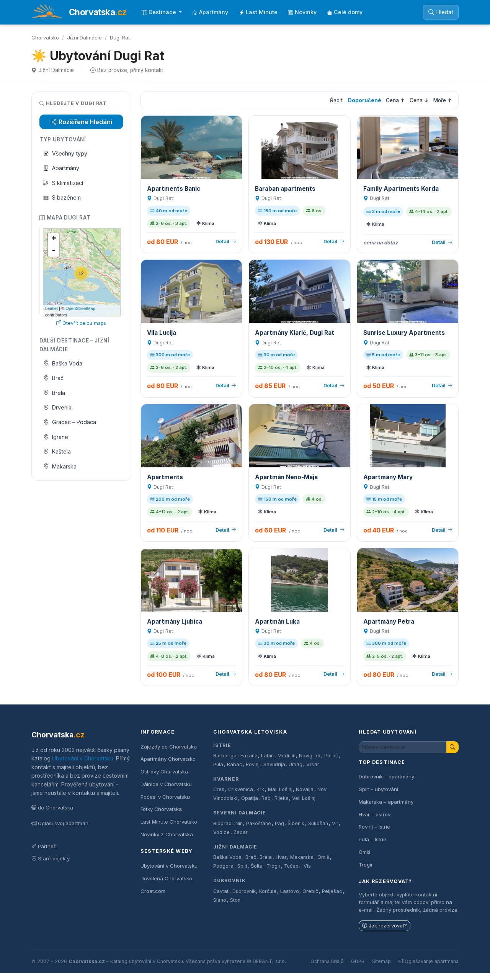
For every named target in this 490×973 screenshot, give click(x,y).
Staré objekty (50, 858)
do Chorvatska (52, 807)
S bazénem (62, 197)
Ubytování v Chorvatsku (82, 758)
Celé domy (345, 12)
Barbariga (225, 755)
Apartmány (210, 12)
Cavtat (221, 891)
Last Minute (258, 12)
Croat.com (152, 891)
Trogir (273, 866)
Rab (266, 798)
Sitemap (381, 961)
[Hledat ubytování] (403, 747)
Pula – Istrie (372, 839)
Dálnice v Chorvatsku (166, 784)
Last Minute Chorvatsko (168, 822)
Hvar (281, 857)
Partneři (44, 846)
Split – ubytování (378, 789)
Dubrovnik (244, 891)
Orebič (310, 891)
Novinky (302, 12)
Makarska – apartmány (386, 802)
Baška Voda (63, 363)
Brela (54, 392)
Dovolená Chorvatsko (166, 878)
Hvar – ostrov (374, 814)
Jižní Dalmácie (84, 37)
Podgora (223, 866)
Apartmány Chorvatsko (168, 759)
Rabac (234, 764)
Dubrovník (229, 880)
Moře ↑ (442, 100)
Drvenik (57, 407)
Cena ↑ (395, 100)
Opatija (249, 798)
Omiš (323, 857)
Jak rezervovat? (384, 926)
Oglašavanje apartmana (429, 961)
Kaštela (57, 451)
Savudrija (274, 764)
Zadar (241, 832)
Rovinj (253, 764)
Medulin (287, 755)
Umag (295, 764)
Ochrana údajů (326, 961)
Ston (235, 900)
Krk (260, 789)
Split (242, 866)
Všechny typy (65, 153)
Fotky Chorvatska (161, 809)
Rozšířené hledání (81, 122)
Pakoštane (258, 823)
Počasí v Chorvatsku (165, 797)
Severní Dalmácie (239, 813)
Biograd (222, 823)
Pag (279, 823)
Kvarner (226, 779)
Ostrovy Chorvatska (164, 771)
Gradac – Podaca (69, 422)
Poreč (331, 755)
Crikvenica (240, 789)
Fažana (249, 755)
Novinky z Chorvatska (166, 834)
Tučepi (292, 866)
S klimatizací (63, 183)
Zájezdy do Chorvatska (168, 747)
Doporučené (364, 100)
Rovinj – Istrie (374, 827)
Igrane (56, 436)
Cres (218, 789)
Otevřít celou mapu (81, 323)
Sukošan (318, 823)
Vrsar (312, 764)
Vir (335, 823)
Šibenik (295, 823)
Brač (53, 377)
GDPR (357, 961)
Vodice (221, 832)
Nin (239, 823)
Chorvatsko (45, 37)
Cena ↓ (419, 100)
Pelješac (332, 891)
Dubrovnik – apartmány (386, 776)
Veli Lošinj (303, 798)
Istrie (222, 745)
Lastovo (289, 891)
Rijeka (281, 798)
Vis (307, 866)
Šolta (257, 866)
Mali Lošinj (280, 789)
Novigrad (309, 755)
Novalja (305, 789)
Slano (219, 900)
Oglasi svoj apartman (59, 823)
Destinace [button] (160, 12)
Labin (267, 755)
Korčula (267, 891)
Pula (218, 764)
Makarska (60, 466)
